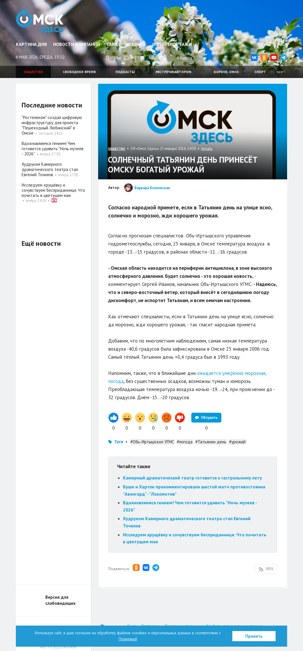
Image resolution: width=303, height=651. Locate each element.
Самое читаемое (126, 44)
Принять (254, 636)
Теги (118, 441)
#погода (184, 441)
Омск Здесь (39, 21)
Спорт (260, 72)
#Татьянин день (210, 441)
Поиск (277, 44)
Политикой (128, 638)
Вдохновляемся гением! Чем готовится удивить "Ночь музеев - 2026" (52, 149)
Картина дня (31, 44)
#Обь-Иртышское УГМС (152, 441)
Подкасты (125, 72)
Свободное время (79, 72)
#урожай (237, 441)
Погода (113, 57)
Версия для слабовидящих (60, 600)
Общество (33, 72)
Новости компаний (76, 44)
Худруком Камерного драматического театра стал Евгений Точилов (50, 169)
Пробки (159, 57)
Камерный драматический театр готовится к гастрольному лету (192, 478)
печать (206, 148)
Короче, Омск (226, 72)
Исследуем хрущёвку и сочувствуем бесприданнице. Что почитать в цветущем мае (53, 190)
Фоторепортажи (172, 44)
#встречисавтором (173, 72)
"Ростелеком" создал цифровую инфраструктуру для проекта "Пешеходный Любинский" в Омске (52, 125)
